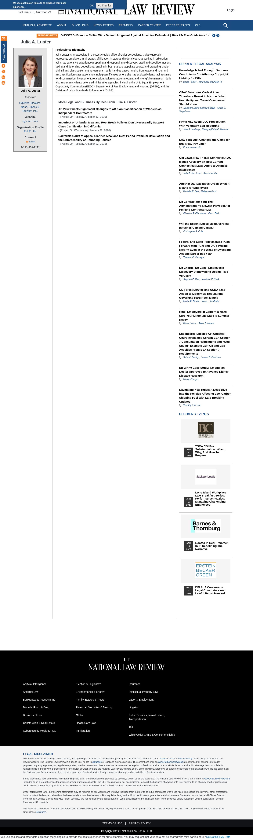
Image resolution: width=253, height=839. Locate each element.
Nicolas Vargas (190, 379)
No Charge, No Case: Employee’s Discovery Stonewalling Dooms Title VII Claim (203, 271)
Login (230, 10)
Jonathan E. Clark (210, 279)
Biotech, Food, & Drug (36, 707)
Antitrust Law (30, 691)
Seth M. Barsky (191, 357)
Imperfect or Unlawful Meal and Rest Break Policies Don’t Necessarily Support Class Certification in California (111, 124)
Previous (214, 35)
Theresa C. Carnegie (193, 257)
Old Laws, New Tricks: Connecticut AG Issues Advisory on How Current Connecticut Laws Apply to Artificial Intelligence (205, 163)
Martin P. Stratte (191, 301)
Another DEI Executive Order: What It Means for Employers (204, 185)
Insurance (134, 684)
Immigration (83, 730)
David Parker (189, 82)
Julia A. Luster (30, 90)
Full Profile (30, 131)
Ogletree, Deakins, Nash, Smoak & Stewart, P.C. (30, 106)
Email (32, 141)
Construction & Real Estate (39, 722)
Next (218, 35)
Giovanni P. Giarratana (194, 213)
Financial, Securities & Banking (94, 707)
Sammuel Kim (210, 173)
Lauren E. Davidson (211, 357)
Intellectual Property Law (143, 691)
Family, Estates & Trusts (90, 699)
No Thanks (104, 5)
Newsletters (104, 25)
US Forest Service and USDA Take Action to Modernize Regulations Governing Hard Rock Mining (202, 293)
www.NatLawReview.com (171, 762)
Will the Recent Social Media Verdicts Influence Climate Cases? (204, 225)
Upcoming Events (194, 414)
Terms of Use (166, 758)
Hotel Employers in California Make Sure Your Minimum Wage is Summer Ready (204, 315)
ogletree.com (30, 121)
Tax (131, 726)
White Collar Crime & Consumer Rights (152, 734)
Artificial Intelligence (35, 684)
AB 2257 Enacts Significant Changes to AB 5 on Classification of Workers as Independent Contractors (109, 111)
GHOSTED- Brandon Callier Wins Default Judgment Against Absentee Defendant (136, 35)
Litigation (134, 707)
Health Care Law (86, 722)
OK (92, 5)
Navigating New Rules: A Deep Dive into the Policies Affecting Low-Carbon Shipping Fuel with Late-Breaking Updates (205, 395)
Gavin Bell (213, 213)
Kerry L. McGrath (210, 301)
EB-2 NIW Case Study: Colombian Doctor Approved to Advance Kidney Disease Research (204, 371)
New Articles (3, 51)
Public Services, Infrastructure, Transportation (147, 717)
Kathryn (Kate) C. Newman (215, 129)
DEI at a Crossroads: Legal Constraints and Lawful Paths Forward (210, 590)
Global (80, 715)
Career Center (149, 25)
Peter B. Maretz (206, 323)
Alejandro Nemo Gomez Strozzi (199, 108)
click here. (41, 812)
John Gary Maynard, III (210, 82)
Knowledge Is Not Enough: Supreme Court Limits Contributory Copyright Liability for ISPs (203, 74)
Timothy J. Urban (192, 405)
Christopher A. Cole (193, 231)
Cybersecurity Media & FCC (39, 730)
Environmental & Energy (90, 691)
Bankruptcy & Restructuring (39, 699)
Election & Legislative (88, 684)
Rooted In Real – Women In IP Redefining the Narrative (212, 546)
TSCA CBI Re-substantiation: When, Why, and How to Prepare (210, 451)
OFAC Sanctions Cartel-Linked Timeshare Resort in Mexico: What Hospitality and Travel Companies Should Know (202, 98)
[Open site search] (225, 25)
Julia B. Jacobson (192, 173)
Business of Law (32, 715)
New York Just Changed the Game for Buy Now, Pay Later (204, 141)
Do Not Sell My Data (218, 836)
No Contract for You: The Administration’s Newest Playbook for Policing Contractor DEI (204, 205)
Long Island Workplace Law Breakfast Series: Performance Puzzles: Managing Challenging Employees (210, 498)
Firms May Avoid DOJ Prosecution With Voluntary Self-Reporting (202, 123)
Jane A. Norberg (191, 129)
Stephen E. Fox (191, 279)
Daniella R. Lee (191, 191)
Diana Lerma (189, 323)
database (97, 762)
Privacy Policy (185, 758)
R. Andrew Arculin (192, 147)
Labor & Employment (141, 699)
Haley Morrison (208, 191)
